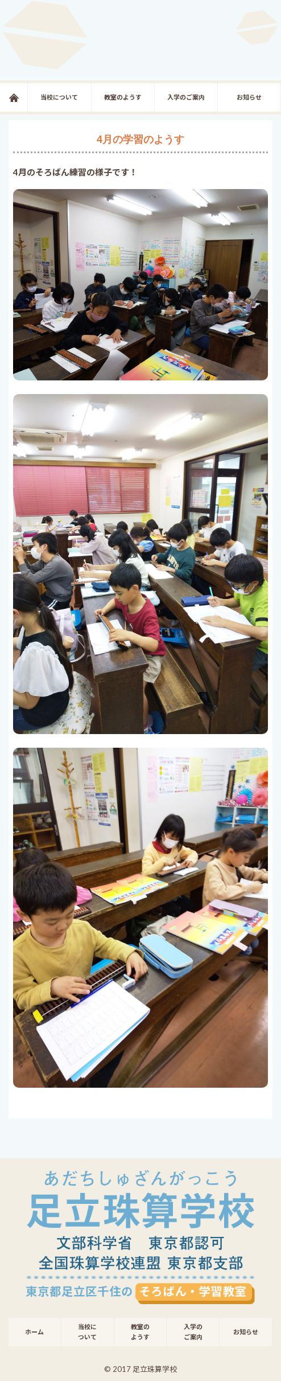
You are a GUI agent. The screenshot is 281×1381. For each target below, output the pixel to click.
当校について (59, 97)
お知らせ (249, 97)
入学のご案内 (186, 97)
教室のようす (123, 97)
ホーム (27, 97)
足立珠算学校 (140, 40)
